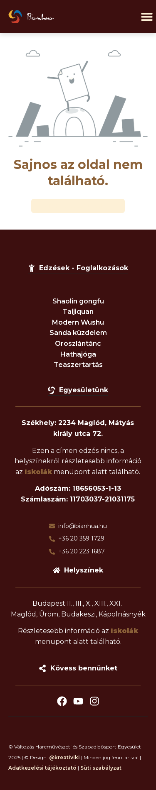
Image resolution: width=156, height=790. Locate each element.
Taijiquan (78, 312)
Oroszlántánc (78, 343)
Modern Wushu (78, 322)
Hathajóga (78, 354)
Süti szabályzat (100, 768)
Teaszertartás (78, 365)
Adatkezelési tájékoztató (42, 768)
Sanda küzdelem (78, 333)
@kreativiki (64, 757)
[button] (146, 16)
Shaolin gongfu (78, 301)
